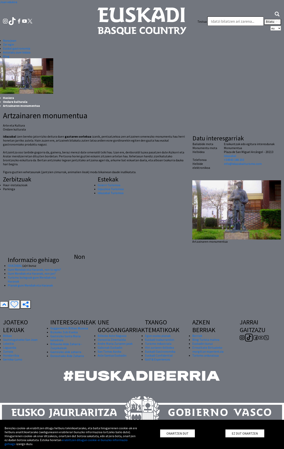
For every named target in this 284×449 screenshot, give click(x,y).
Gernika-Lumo (12, 359)
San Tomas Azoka (109, 351)
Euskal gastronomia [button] (16, 48)
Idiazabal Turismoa (110, 193)
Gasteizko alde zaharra (65, 352)
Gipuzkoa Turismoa (111, 189)
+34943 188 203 (234, 160)
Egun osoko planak (158, 336)
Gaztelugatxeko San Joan (20, 340)
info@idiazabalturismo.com (243, 164)
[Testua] (235, 21)
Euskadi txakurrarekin (159, 340)
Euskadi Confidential (159, 355)
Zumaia (8, 351)
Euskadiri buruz (202, 344)
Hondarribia (11, 355)
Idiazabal (230, 156)
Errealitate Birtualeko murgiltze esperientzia (207, 349)
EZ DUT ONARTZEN (245, 433)
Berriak (197, 336)
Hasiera (8, 98)
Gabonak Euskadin (110, 347)
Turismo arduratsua (205, 355)
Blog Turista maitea (205, 340)
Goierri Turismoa (109, 185)
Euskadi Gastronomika (160, 351)
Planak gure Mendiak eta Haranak (30, 285)
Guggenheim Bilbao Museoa (69, 328)
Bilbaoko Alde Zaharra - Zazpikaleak (66, 346)
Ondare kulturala (15, 102)
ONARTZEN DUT (177, 433)
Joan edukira (8, 2)
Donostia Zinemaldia (112, 340)
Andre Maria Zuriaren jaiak (115, 344)
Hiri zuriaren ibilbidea (159, 347)
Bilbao (7, 336)
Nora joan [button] (9, 40)
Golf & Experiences (157, 359)
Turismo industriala (158, 344)
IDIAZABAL (15, 266)
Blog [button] (6, 56)
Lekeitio (8, 344)
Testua (202, 21)
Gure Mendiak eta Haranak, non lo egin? (34, 269)
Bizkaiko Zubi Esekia (64, 332)
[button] (277, 14)
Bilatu (272, 22)
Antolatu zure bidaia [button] (16, 52)
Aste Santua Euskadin (112, 355)
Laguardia (9, 347)
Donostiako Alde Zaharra (67, 356)
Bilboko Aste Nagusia (112, 336)
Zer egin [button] (8, 44)
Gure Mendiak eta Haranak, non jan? (32, 273)
